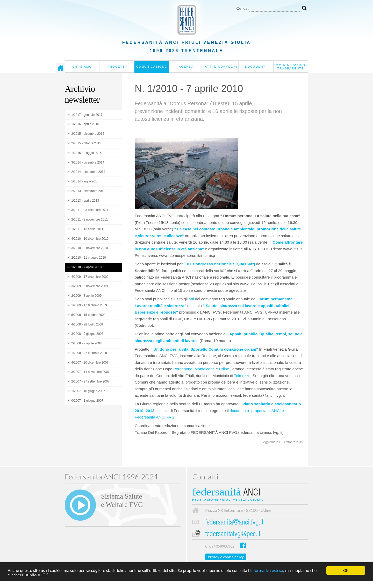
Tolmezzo (242, 375)
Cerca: (242, 8)
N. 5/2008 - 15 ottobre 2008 (86, 315)
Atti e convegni (221, 66)
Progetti (116, 66)
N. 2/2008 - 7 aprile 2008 (84, 343)
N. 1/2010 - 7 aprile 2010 (84, 267)
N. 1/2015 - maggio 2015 (84, 153)
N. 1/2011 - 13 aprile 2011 (85, 229)
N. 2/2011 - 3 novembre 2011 (87, 219)
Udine (224, 369)
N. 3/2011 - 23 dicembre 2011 (88, 210)
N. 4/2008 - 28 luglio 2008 (85, 324)
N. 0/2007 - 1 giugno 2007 (85, 400)
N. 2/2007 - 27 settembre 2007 (88, 381)
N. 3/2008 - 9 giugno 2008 (85, 334)
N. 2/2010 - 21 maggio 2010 (86, 257)
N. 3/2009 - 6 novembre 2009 (87, 286)
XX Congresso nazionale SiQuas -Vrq (221, 264)
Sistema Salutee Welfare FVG (122, 500)
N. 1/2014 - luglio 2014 (83, 181)
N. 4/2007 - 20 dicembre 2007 (88, 362)
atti (191, 299)
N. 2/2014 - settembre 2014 (86, 172)
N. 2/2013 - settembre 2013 (86, 191)
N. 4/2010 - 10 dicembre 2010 (88, 238)
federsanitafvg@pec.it (232, 534)
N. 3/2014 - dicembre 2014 (85, 162)
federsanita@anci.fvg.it (234, 523)
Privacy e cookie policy (226, 557)
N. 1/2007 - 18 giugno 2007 (86, 391)
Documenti (256, 66)
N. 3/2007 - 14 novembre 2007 (88, 372)
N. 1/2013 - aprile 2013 (83, 200)
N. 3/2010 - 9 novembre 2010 (87, 248)
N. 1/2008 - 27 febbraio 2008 (87, 353)
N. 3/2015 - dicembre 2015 (85, 134)
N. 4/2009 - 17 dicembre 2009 (88, 277)
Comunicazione (151, 66)
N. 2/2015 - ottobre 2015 (84, 143)
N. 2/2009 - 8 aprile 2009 (84, 295)
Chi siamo (82, 66)
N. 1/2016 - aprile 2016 (83, 124)
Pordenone (182, 369)
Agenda (186, 66)
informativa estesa (266, 571)
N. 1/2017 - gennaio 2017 (84, 115)
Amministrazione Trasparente (291, 66)
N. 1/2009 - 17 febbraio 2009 (87, 305)
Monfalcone (205, 369)
